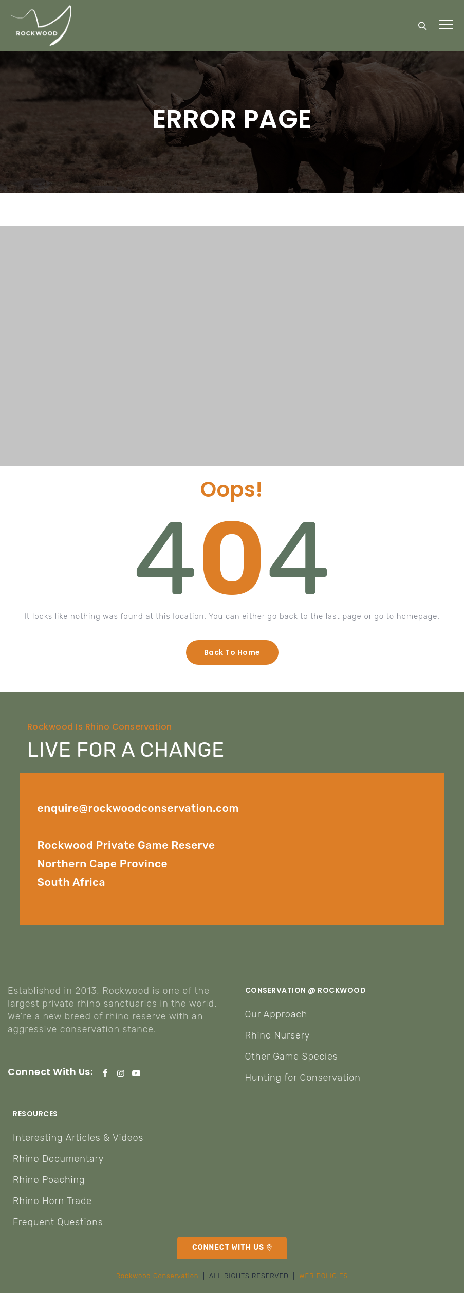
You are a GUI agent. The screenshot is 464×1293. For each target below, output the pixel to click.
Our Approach (276, 1014)
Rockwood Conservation (157, 1276)
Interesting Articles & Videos (78, 1137)
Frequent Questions (58, 1222)
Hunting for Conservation (303, 1077)
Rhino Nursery (277, 1035)
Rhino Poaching (49, 1180)
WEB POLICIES (323, 1276)
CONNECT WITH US (228, 1247)
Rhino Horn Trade (52, 1201)
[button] (232, 652)
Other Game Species (291, 1056)
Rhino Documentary (58, 1158)
